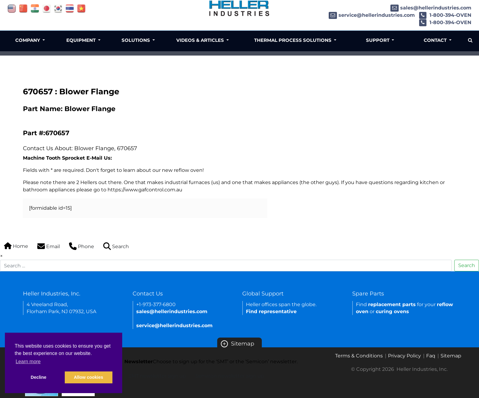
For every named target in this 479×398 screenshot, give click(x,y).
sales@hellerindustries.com (430, 8)
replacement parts (392, 304)
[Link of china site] (23, 8)
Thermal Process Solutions (293, 40)
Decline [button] (38, 377)
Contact (436, 40)
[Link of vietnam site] (81, 8)
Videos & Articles (200, 40)
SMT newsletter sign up (157, 376)
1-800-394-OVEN (445, 15)
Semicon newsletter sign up (229, 376)
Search (466, 265)
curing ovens (392, 311)
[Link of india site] (35, 8)
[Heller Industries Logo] (239, 8)
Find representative (271, 311)
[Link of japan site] (46, 8)
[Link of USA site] (12, 8)
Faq (430, 356)
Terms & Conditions (359, 356)
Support (378, 40)
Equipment (81, 40)
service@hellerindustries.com (372, 15)
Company (28, 40)
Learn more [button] (28, 361)
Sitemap (237, 343)
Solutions (136, 40)
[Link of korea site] (58, 8)
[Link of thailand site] (70, 8)
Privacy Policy (404, 356)
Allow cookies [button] (88, 377)
